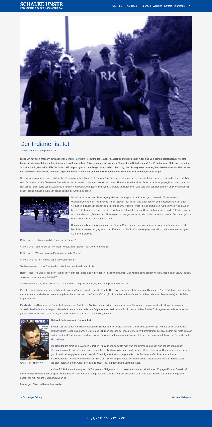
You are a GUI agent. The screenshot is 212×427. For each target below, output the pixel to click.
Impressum (179, 6)
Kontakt (168, 6)
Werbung (157, 6)
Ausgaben (133, 6)
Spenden (146, 6)
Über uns (118, 6)
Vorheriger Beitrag (31, 397)
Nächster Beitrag (182, 397)
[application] (123, 6)
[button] (190, 6)
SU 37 (54, 150)
